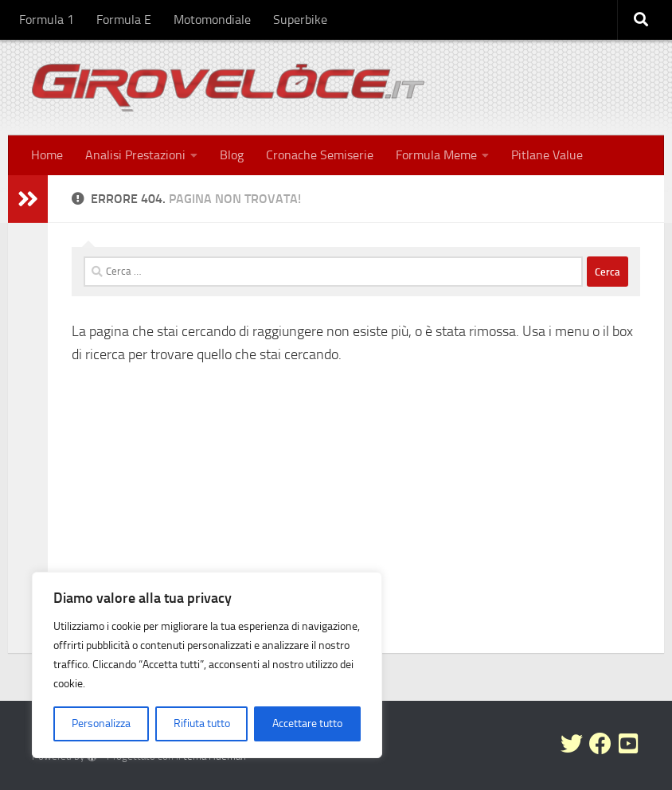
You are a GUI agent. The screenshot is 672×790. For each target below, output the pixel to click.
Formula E (123, 19)
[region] (207, 665)
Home (47, 154)
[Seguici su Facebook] (600, 744)
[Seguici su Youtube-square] (629, 744)
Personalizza (101, 723)
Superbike (300, 19)
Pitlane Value (547, 154)
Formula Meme (436, 154)
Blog (232, 154)
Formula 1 (46, 19)
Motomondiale (212, 19)
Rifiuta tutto (202, 723)
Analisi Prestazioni (135, 154)
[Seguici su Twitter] (572, 744)
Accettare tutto (307, 723)
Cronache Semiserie (319, 154)
